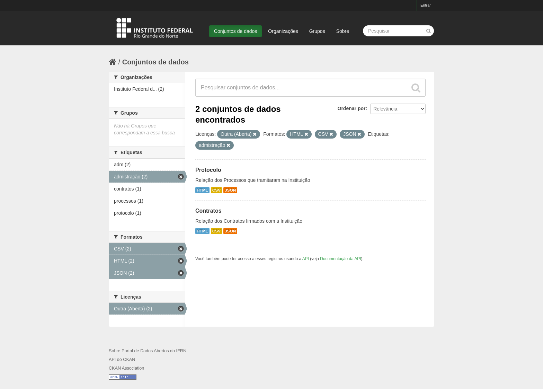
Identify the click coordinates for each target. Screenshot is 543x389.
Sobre (342, 31)
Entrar (425, 5)
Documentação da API (340, 258)
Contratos (208, 211)
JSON (230, 190)
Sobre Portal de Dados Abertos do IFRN (147, 350)
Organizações (283, 31)
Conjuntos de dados (235, 31)
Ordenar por (352, 108)
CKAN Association (126, 368)
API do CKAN (122, 359)
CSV (216, 190)
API (305, 258)
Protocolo (208, 170)
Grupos (317, 31)
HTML (202, 190)
